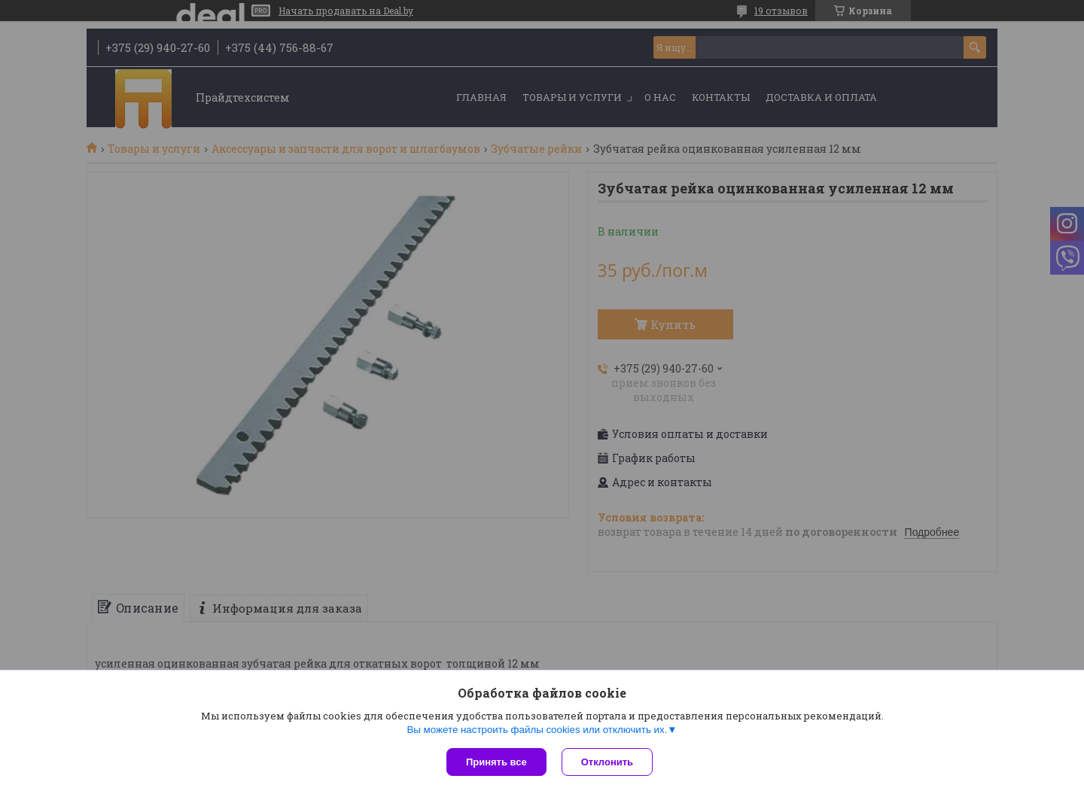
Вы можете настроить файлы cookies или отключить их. (536, 729)
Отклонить (607, 762)
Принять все (496, 762)
